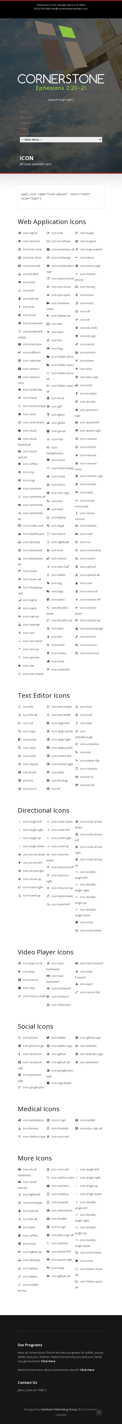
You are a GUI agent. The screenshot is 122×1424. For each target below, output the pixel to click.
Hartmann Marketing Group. (59, 1409)
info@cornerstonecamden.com (69, 8)
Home (24, 112)
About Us (26, 117)
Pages (24, 128)
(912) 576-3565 (42, 8)
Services (25, 123)
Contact (25, 134)
